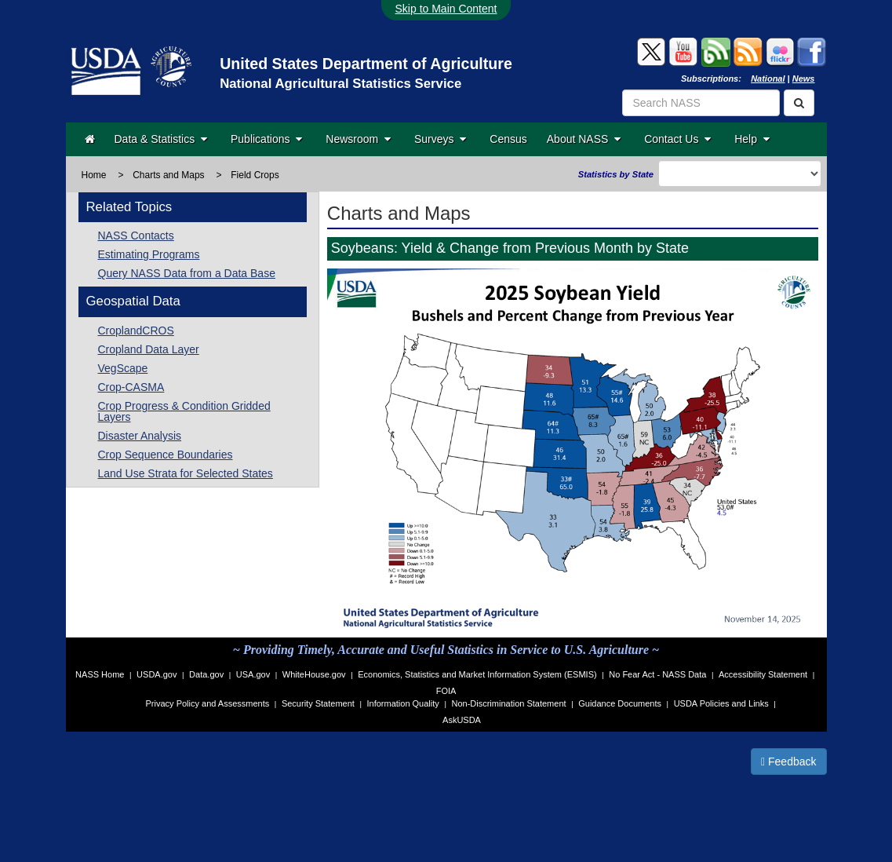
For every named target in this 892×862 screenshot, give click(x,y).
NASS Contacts (136, 235)
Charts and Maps (168, 175)
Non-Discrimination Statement (508, 703)
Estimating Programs (149, 254)
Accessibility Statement (763, 674)
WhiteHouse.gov (314, 674)
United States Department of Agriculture (366, 63)
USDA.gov (157, 674)
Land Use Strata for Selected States (185, 473)
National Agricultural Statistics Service (340, 83)
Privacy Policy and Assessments (208, 703)
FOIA (446, 691)
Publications (266, 139)
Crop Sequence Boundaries (165, 454)
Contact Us (677, 139)
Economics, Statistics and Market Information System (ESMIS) (477, 674)
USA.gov (253, 674)
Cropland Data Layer (148, 349)
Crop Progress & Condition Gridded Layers (184, 411)
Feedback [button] (789, 761)
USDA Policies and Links (721, 703)
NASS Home (99, 674)
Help (752, 139)
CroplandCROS (136, 330)
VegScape (123, 368)
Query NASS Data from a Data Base (186, 273)
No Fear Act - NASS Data (657, 674)
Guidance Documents (619, 703)
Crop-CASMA (131, 387)
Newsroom (358, 139)
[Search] (799, 102)
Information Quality (402, 703)
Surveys (440, 139)
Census (508, 139)
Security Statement (318, 703)
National (768, 78)
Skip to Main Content (446, 8)
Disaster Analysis (140, 435)
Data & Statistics (161, 139)
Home (94, 175)
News (803, 78)
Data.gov (206, 674)
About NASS (584, 139)
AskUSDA (461, 720)
